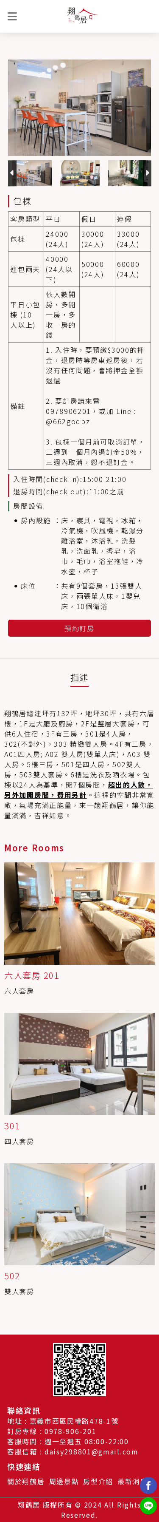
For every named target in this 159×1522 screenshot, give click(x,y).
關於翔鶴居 (26, 1481)
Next (147, 173)
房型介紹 (98, 1481)
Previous (12, 173)
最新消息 (132, 1481)
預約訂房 (79, 628)
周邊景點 (64, 1481)
